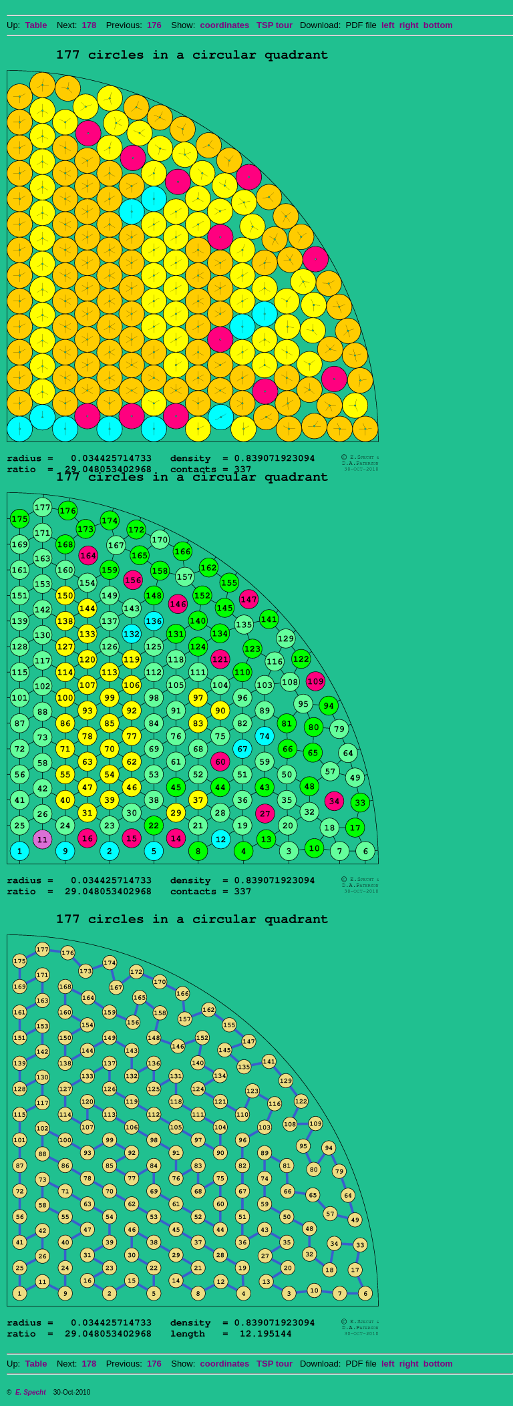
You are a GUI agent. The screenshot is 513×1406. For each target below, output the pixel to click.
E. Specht (30, 1392)
